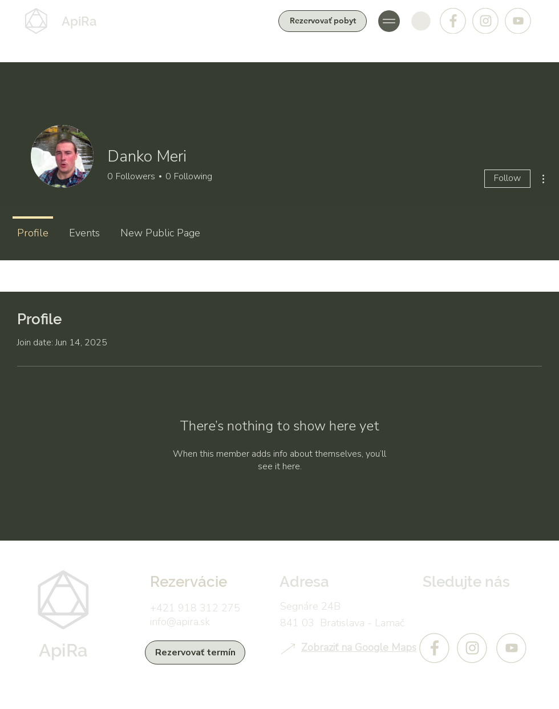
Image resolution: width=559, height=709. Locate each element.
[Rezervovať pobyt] (322, 21)
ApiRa (79, 21)
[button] (389, 21)
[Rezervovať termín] (195, 652)
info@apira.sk (180, 622)
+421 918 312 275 (195, 608)
